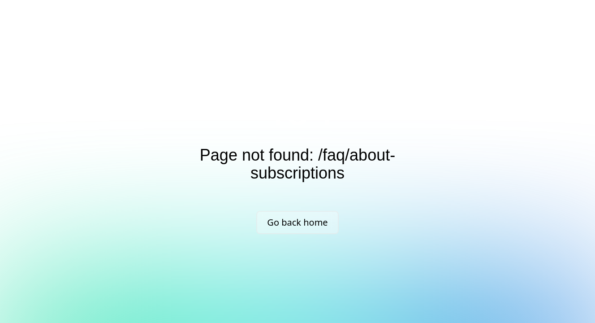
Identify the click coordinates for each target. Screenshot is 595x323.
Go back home (297, 222)
